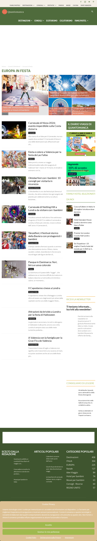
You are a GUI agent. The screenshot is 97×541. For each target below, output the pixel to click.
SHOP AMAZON (86, 5)
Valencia (31, 159)
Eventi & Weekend (14, 66)
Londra (77, 228)
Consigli (39, 20)
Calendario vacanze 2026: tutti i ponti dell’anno (52, 458)
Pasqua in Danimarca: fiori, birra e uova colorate (42, 263)
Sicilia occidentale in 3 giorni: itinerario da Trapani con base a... (85, 413)
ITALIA (77, 215)
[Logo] (13, 11)
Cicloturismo (66, 20)
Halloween (32, 318)
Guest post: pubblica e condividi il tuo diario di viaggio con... (21, 461)
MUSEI (68, 5)
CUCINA (75, 5)
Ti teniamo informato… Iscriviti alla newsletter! (79, 308)
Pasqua (31, 269)
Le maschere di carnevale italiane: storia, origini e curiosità (54, 479)
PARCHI (61, 5)
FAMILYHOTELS (15, 5)
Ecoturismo (51, 20)
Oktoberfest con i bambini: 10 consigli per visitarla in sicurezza (44, 180)
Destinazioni (25, 20)
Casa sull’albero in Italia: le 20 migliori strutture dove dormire (84, 209)
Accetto (48, 525)
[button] (92, 11)
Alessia (5, 114)
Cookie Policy (31, 538)
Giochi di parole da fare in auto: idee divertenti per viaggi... (54, 469)
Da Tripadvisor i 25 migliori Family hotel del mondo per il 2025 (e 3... (83, 246)
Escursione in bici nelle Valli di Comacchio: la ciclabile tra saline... (85, 403)
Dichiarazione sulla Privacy (50, 538)
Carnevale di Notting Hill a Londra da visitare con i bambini (45, 208)
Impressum (69, 538)
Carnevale (32, 133)
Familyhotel (81, 20)
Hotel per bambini (80, 252)
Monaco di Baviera (34, 188)
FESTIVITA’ (51, 5)
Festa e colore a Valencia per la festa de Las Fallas (44, 153)
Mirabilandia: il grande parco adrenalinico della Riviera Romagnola (86, 392)
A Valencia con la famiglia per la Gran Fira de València (45, 339)
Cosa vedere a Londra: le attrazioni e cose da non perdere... (22, 471)
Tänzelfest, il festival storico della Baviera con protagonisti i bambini (45, 236)
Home (4, 66)
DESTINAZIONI (28, 5)
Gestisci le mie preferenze (48, 532)
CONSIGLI (41, 5)
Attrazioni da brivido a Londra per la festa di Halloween (44, 313)
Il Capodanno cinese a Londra (44, 288)
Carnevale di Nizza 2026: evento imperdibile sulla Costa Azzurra (44, 125)
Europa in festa (33, 243)
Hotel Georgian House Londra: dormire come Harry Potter (83, 222)
